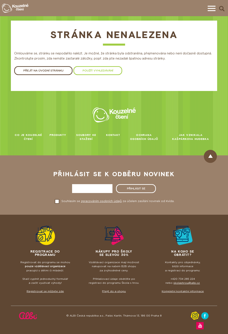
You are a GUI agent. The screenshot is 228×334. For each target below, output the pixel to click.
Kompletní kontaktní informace (183, 291)
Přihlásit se (136, 188)
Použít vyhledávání (98, 70)
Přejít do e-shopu (114, 291)
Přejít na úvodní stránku (43, 70)
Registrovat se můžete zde (45, 291)
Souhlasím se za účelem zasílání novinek (117, 201)
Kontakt (113, 135)
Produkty (57, 135)
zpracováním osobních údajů (101, 201)
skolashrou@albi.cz (186, 283)
